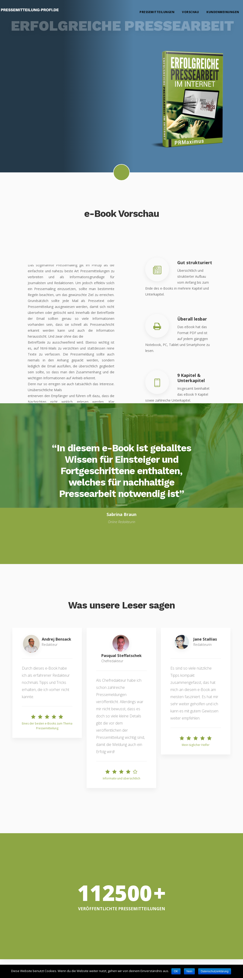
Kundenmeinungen (223, 12)
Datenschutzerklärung (215, 971)
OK (176, 971)
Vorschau (190, 12)
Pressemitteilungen (157, 12)
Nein (189, 971)
